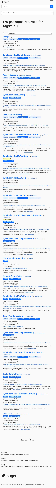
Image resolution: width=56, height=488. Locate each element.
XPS (32, 125)
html (5, 47)
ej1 (11, 65)
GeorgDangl (30, 316)
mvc (23, 248)
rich (9, 47)
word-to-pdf (6, 146)
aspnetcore (13, 145)
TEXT (12, 424)
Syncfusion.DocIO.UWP (13, 178)
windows (23, 404)
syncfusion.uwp (14, 185)
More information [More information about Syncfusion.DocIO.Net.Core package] (28, 71)
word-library (33, 105)
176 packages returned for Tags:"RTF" (23, 24)
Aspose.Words (9, 75)
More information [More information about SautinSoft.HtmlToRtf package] (29, 292)
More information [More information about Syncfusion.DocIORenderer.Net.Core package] (28, 152)
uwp (20, 185)
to (12, 286)
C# (16, 85)
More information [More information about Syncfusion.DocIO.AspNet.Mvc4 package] (31, 348)
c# (29, 168)
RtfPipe (6, 37)
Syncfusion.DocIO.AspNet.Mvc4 (17, 333)
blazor (11, 268)
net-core (14, 65)
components (16, 268)
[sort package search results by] (30, 33)
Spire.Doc (7, 414)
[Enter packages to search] (25, 6)
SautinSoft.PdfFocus (12, 374)
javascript (29, 364)
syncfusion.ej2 (14, 364)
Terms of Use (20, 484)
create (39, 85)
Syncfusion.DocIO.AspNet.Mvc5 (17, 239)
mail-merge (40, 105)
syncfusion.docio (25, 105)
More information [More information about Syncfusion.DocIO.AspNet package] (24, 173)
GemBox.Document (12, 115)
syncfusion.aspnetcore (23, 145)
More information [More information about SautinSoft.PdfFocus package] (17, 389)
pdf (15, 384)
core (27, 65)
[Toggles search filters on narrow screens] (51, 13)
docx (33, 65)
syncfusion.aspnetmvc (16, 248)
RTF (28, 85)
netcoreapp (35, 404)
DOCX (22, 85)
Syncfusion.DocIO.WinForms (16, 296)
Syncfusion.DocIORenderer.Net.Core (19, 135)
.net (25, 65)
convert (35, 85)
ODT (31, 85)
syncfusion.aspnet (15, 168)
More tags (42, 65)
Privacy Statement (30, 484)
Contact (4, 453)
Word (18, 85)
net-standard (20, 65)
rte (8, 405)
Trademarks (40, 484)
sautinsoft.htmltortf (23, 286)
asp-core (35, 364)
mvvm (27, 404)
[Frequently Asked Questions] (3, 464)
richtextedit (24, 268)
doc (36, 65)
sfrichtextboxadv (43, 404)
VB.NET (32, 286)
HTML (35, 125)
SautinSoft (28, 276)
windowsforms (28, 306)
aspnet (22, 168)
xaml (30, 404)
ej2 (26, 364)
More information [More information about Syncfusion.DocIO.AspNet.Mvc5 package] (28, 254)
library (29, 384)
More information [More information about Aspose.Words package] (30, 90)
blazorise (6, 268)
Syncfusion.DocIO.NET (13, 195)
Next (32, 440)
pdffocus (12, 384)
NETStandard (6, 366)
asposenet (28, 75)
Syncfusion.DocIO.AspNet (15, 156)
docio (44, 105)
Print (41, 125)
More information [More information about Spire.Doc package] (25, 429)
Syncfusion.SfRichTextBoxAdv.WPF (19, 394)
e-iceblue (17, 414)
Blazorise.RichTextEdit (13, 258)
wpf (19, 105)
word (30, 65)
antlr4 (5, 326)
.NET (13, 85)
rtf (7, 47)
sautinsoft (6, 286)
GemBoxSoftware (30, 115)
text (11, 47)
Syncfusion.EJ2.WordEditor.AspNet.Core (21, 352)
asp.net (26, 168)
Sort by (5, 33)
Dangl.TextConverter (12, 316)
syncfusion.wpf (14, 105)
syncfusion (7, 65)
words (5, 424)
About (14, 484)
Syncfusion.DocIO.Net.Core (15, 55)
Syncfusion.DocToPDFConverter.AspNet (21, 215)
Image (33, 424)
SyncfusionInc (37, 55)
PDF (29, 125)
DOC (25, 85)
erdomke (14, 37)
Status (3, 459)
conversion (20, 326)
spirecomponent (24, 414)
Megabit (31, 258)
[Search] (51, 6)
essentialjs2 (21, 364)
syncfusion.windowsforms (17, 306)
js (32, 364)
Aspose (23, 75)
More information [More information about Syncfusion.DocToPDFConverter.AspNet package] (29, 234)
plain (13, 326)
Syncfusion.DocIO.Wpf (13, 95)
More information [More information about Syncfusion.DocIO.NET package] (28, 211)
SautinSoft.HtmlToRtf (12, 276)
